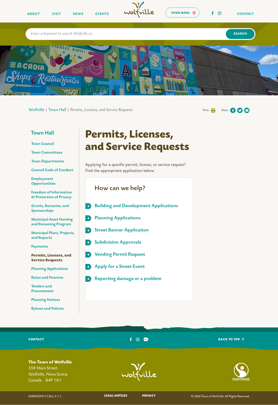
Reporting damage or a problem (128, 279)
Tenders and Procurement (42, 289)
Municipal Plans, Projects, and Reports (52, 235)
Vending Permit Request (120, 254)
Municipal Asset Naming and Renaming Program (52, 222)
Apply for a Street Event (120, 266)
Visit (56, 14)
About (33, 14)
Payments (39, 247)
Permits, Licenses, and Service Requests (51, 258)
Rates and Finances (47, 278)
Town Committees (46, 153)
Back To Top (231, 339)
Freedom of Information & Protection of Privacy (51, 195)
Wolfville (36, 110)
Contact (245, 14)
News (78, 14)
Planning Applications (49, 269)
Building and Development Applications (136, 206)
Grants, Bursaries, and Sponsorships (50, 208)
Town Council (42, 144)
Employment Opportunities (43, 181)
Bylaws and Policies (47, 309)
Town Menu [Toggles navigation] (183, 13)
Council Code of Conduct (52, 170)
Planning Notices (45, 300)
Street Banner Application (122, 230)
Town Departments (47, 161)
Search (240, 33)
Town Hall (57, 110)
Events (102, 14)
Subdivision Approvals (118, 242)
